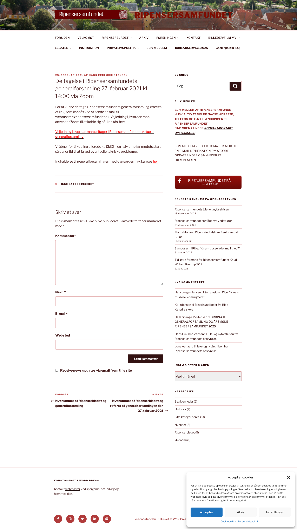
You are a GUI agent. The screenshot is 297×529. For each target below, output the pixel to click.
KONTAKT (193, 37)
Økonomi (181, 440)
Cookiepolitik (228, 521)
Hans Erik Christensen (108, 75)
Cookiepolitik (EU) (228, 48)
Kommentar (66, 236)
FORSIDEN (62, 37)
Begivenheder (184, 401)
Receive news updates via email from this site (93, 370)
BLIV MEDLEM (156, 48)
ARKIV (143, 37)
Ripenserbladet (185, 432)
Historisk (180, 409)
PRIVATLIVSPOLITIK (123, 48)
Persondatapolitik (248, 521)
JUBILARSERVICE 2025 (191, 48)
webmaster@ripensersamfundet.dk (82, 117)
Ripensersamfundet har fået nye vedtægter (203, 220)
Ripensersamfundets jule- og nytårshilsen (202, 209)
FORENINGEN (168, 37)
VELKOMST (86, 37)
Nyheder (180, 424)
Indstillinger (275, 512)
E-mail (61, 314)
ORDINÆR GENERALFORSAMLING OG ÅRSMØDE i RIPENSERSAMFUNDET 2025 (202, 321)
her (155, 161)
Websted (62, 335)
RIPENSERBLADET (117, 37)
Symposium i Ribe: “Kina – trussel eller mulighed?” (207, 248)
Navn (60, 292)
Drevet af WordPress (174, 519)
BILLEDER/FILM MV (224, 37)
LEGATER (63, 48)
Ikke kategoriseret (77, 184)
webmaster (72, 489)
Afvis (240, 512)
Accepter (206, 512)
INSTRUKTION (89, 48)
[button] (289, 477)
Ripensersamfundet (184, 15)
